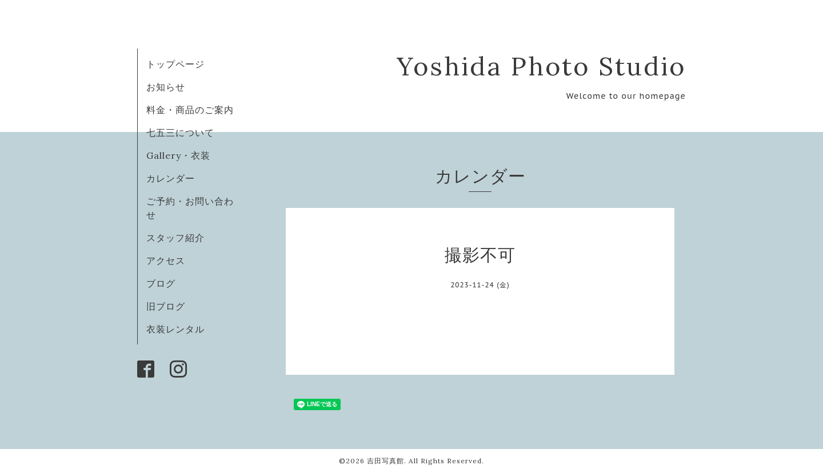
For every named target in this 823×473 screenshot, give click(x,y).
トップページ (175, 64)
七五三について (180, 132)
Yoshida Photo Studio (541, 66)
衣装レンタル (175, 329)
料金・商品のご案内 (190, 109)
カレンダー (170, 178)
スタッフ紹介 (175, 237)
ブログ (160, 283)
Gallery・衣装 (178, 155)
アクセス (165, 260)
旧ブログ (165, 306)
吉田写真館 (385, 460)
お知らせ (165, 87)
